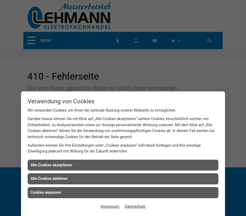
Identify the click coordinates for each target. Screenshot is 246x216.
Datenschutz (135, 206)
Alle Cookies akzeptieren (51, 165)
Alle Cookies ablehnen (49, 178)
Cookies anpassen (46, 192)
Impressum (110, 206)
